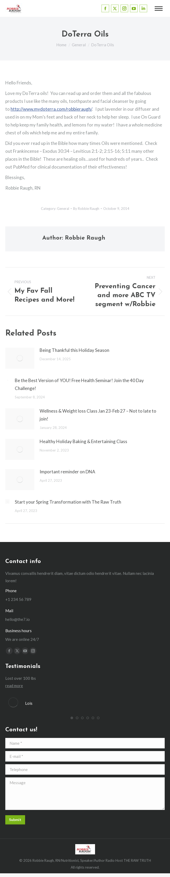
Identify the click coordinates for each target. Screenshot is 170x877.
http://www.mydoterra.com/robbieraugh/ (51, 109)
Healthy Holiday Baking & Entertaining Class (83, 441)
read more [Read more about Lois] (14, 685)
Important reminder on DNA (67, 471)
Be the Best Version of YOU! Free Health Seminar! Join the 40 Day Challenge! (79, 384)
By (86, 208)
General (63, 208)
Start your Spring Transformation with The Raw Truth (68, 502)
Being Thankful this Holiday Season (74, 350)
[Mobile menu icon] (159, 8)
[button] (71, 718)
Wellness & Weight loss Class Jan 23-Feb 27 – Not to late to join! (98, 415)
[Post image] (19, 358)
